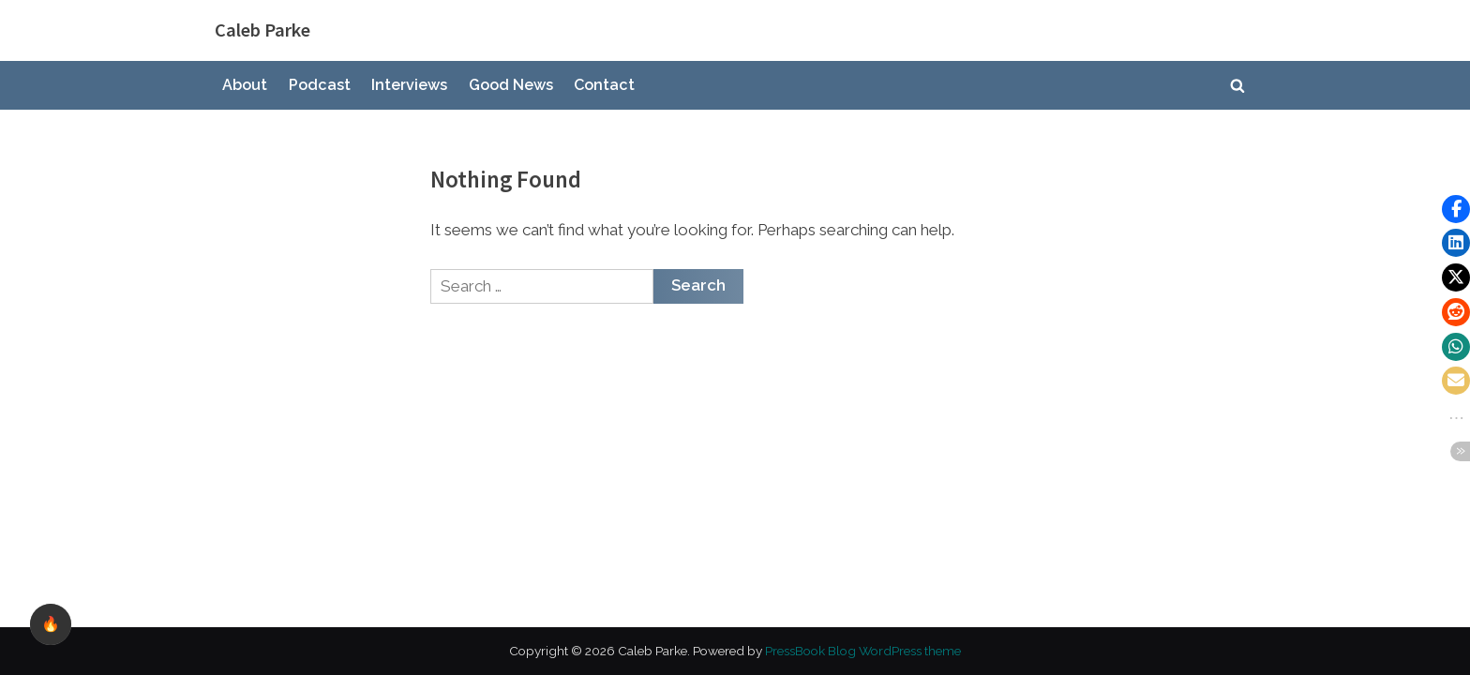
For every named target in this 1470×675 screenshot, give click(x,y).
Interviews (409, 85)
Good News (511, 85)
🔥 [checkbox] (50, 624)
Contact (604, 85)
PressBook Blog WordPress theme (863, 650)
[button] (1456, 209)
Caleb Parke (262, 30)
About (244, 85)
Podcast (320, 85)
